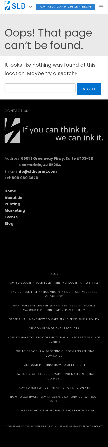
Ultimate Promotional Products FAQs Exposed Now (54, 410)
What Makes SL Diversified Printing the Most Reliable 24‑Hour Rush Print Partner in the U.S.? (54, 308)
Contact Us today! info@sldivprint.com (65, 6)
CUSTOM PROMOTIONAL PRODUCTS (54, 328)
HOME (54, 273)
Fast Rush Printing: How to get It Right (54, 365)
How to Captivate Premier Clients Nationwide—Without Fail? (54, 399)
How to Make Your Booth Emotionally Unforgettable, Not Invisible (54, 340)
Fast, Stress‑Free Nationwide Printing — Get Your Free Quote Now (54, 294)
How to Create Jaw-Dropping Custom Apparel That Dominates (54, 353)
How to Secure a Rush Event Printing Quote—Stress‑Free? (54, 283)
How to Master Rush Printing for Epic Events (54, 387)
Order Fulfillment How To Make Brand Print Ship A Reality (54, 319)
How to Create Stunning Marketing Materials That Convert (54, 376)
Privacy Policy (93, 426)
